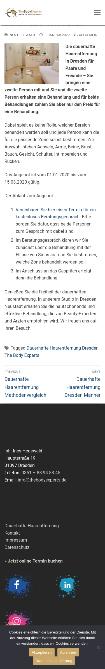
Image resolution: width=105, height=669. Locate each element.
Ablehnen (68, 652)
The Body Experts (21, 355)
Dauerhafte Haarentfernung (31, 525)
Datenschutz (16, 547)
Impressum (15, 540)
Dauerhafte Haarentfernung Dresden (63, 348)
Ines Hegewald (19, 35)
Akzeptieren (42, 652)
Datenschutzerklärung (54, 661)
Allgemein (85, 35)
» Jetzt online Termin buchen (33, 561)
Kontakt (12, 533)
